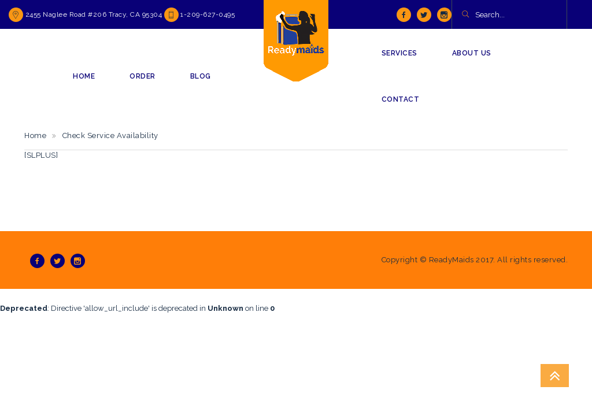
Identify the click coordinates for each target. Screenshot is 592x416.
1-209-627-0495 (207, 14)
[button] (465, 15)
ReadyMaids (451, 259)
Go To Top (555, 375)
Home (35, 135)
